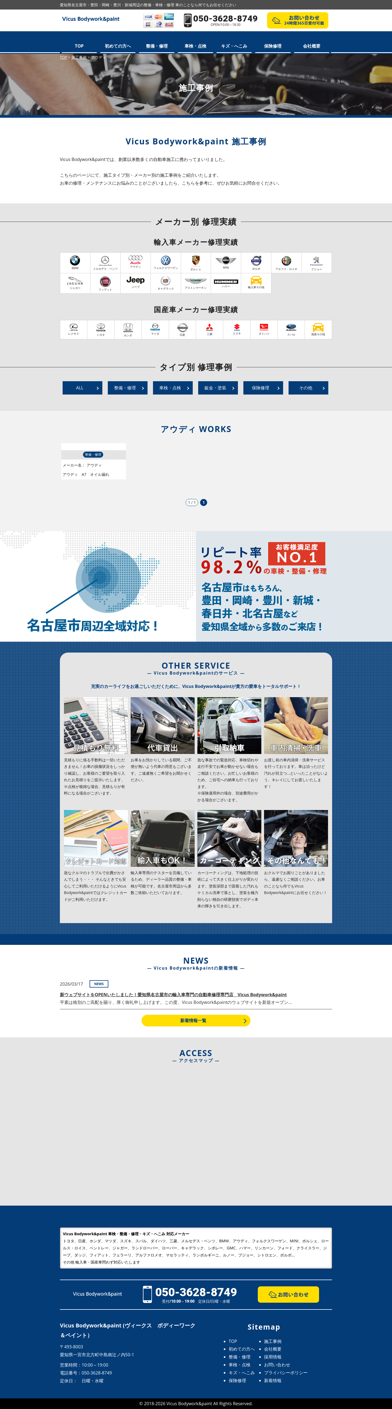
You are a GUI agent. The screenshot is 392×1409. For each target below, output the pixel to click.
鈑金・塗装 (215, 388)
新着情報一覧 (193, 1020)
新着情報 (272, 1380)
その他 (305, 388)
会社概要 (311, 46)
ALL (80, 388)
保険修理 (272, 46)
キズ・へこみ (234, 46)
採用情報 (272, 1357)
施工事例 (272, 1341)
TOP (79, 46)
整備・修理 (157, 46)
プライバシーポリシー (286, 1373)
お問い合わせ (277, 1365)
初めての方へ (118, 46)
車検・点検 (195, 46)
